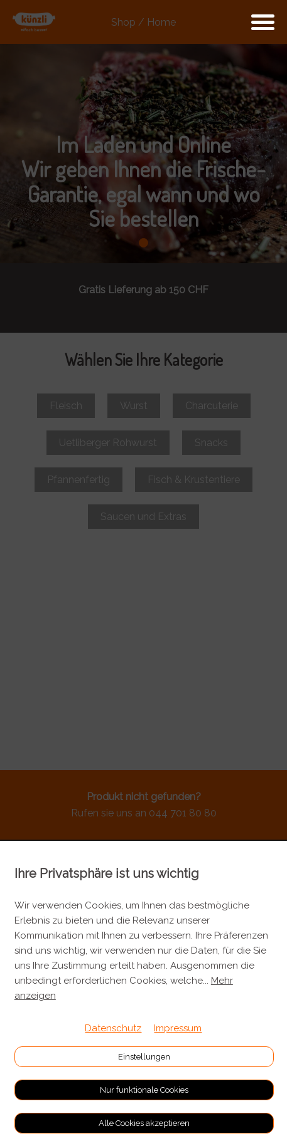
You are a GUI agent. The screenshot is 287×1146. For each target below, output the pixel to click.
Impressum (178, 1028)
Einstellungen (144, 1056)
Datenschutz (113, 1028)
